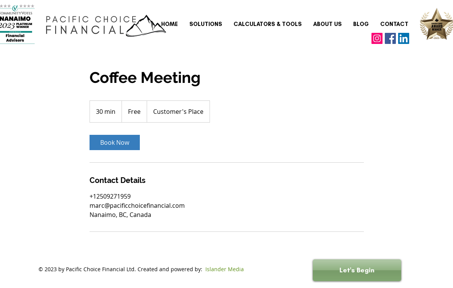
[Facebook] (390, 38)
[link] (115, 142)
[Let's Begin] (357, 270)
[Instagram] (377, 38)
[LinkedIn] (403, 38)
